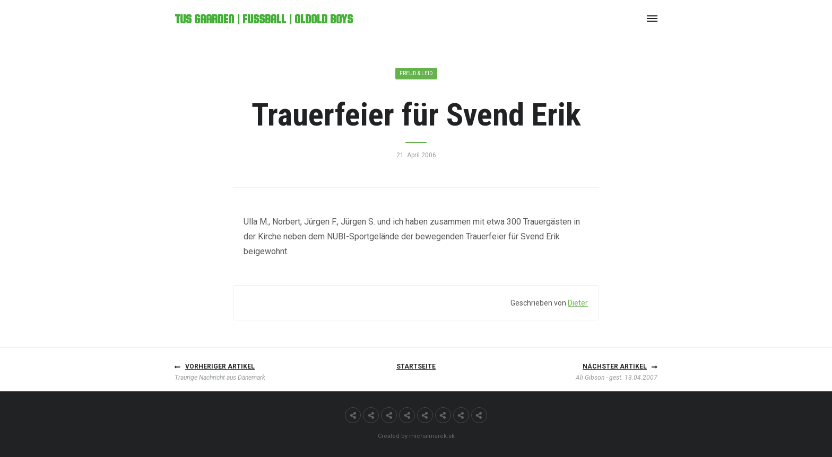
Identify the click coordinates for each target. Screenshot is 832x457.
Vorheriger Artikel (220, 366)
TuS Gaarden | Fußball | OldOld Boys (264, 19)
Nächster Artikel (615, 366)
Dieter (578, 303)
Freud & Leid (416, 73)
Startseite (416, 366)
